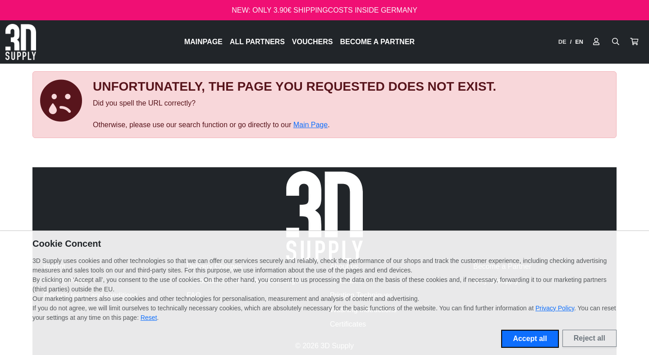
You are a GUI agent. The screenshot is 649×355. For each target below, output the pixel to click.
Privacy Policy (554, 308)
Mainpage (203, 42)
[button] (634, 42)
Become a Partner (377, 42)
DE (562, 41)
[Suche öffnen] (616, 42)
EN (579, 41)
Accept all (530, 338)
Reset (149, 317)
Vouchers (312, 42)
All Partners (257, 42)
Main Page (310, 125)
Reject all (589, 338)
